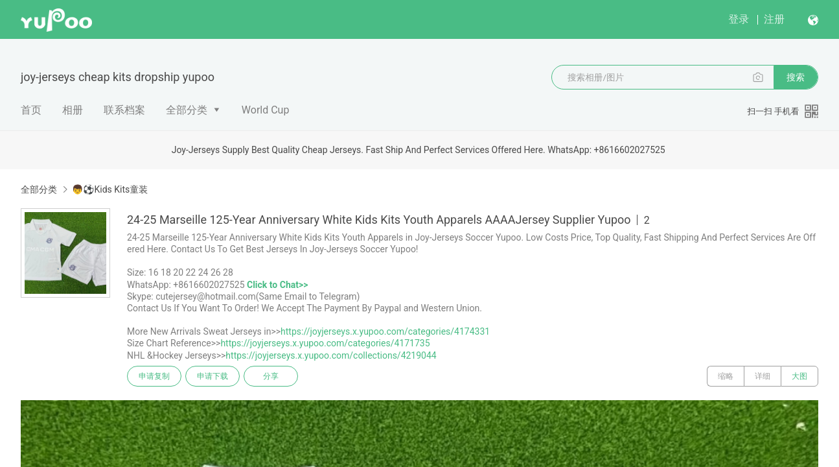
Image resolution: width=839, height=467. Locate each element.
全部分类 (186, 110)
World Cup (266, 110)
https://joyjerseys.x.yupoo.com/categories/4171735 (325, 343)
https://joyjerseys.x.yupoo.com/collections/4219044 (330, 355)
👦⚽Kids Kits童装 (110, 189)
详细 (762, 376)
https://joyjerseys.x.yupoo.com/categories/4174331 (385, 331)
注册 (774, 19)
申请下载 (212, 376)
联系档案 (124, 110)
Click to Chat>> (277, 285)
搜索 (796, 77)
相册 (72, 110)
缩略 (725, 376)
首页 (31, 110)
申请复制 (154, 376)
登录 (738, 19)
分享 (271, 376)
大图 (799, 376)
